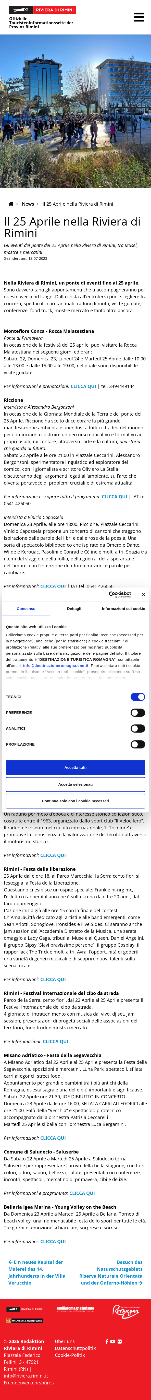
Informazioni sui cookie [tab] (123, 608)
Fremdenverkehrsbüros (29, 1383)
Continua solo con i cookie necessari (75, 801)
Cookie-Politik (70, 1355)
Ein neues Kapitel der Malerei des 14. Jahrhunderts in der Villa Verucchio (37, 1272)
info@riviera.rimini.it (26, 1376)
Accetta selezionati (75, 784)
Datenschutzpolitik (75, 1348)
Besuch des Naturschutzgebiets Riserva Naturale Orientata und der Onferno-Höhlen (111, 1272)
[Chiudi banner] (143, 594)
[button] (139, 17)
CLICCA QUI (84, 386)
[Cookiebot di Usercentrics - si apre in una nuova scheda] (108, 594)
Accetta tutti (76, 767)
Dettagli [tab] (74, 608)
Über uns (65, 1341)
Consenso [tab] (26, 608)
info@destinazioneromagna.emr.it (56, 665)
